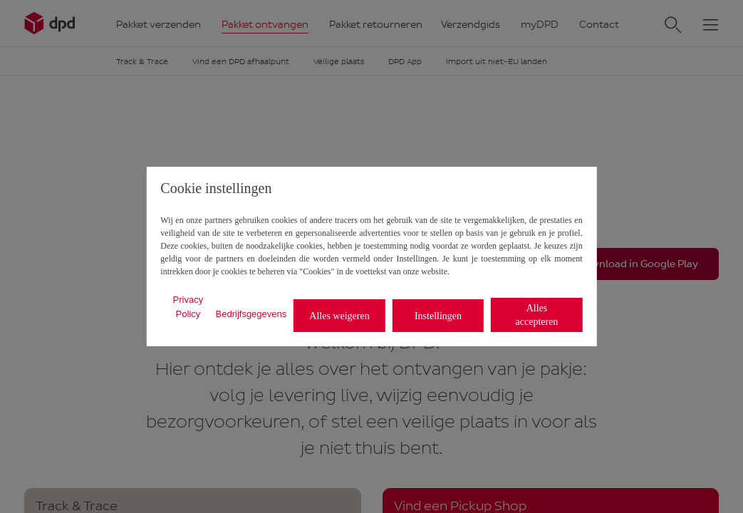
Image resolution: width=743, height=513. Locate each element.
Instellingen (438, 316)
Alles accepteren (537, 315)
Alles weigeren (339, 316)
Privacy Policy (188, 306)
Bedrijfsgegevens (251, 314)
